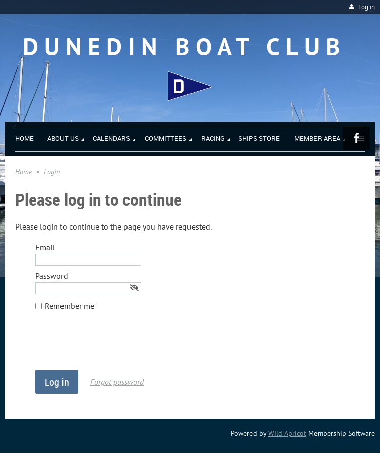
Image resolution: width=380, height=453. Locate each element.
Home (23, 171)
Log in (366, 7)
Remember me (69, 305)
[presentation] (111, 345)
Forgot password (117, 381)
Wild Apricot (287, 433)
